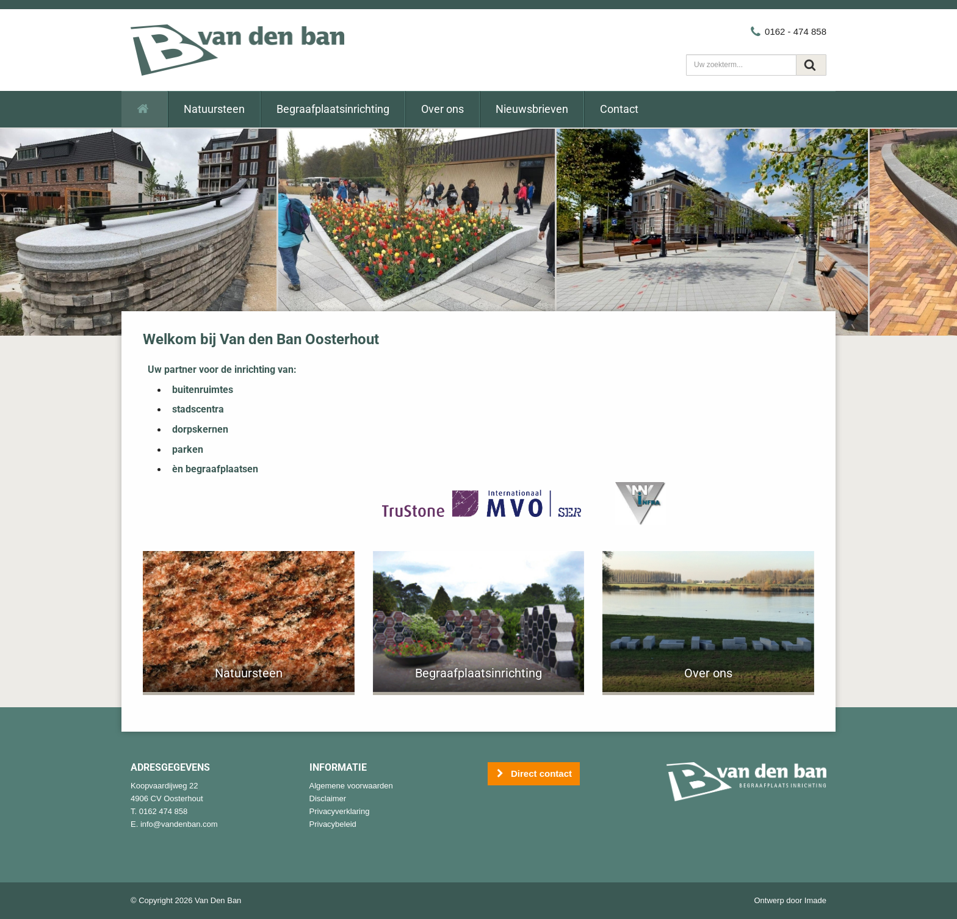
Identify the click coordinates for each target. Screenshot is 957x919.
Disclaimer (328, 798)
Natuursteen (214, 109)
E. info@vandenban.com (174, 824)
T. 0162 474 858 (159, 811)
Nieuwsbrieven (532, 109)
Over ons (442, 109)
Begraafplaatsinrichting (332, 109)
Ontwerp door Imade (790, 900)
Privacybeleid (332, 824)
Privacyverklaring (339, 811)
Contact (619, 109)
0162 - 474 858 (787, 31)
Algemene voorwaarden (351, 785)
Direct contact (534, 774)
